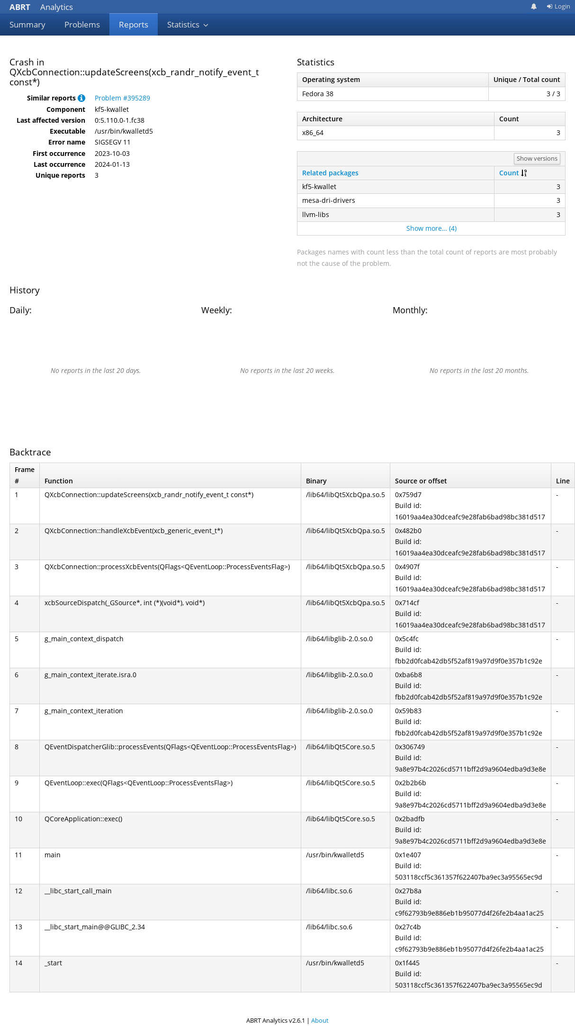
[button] (81, 97)
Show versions (537, 158)
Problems (82, 24)
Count (509, 172)
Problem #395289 (122, 97)
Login (558, 6)
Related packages (330, 172)
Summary (27, 24)
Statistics (188, 24)
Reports (133, 24)
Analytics (41, 6)
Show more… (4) (431, 228)
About (320, 1020)
